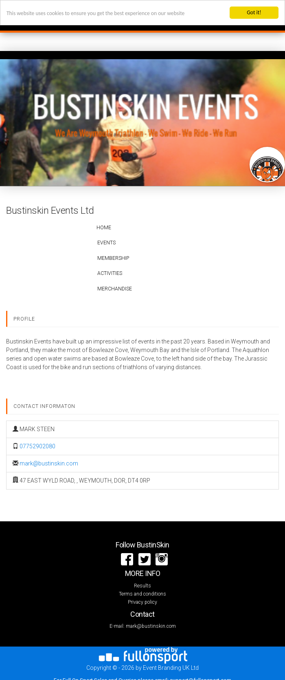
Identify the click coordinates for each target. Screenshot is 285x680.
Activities (109, 273)
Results (142, 586)
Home (103, 227)
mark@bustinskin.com (49, 463)
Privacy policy (142, 602)
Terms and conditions (142, 594)
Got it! (254, 12)
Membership (113, 258)
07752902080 (37, 446)
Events (106, 243)
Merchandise (114, 289)
